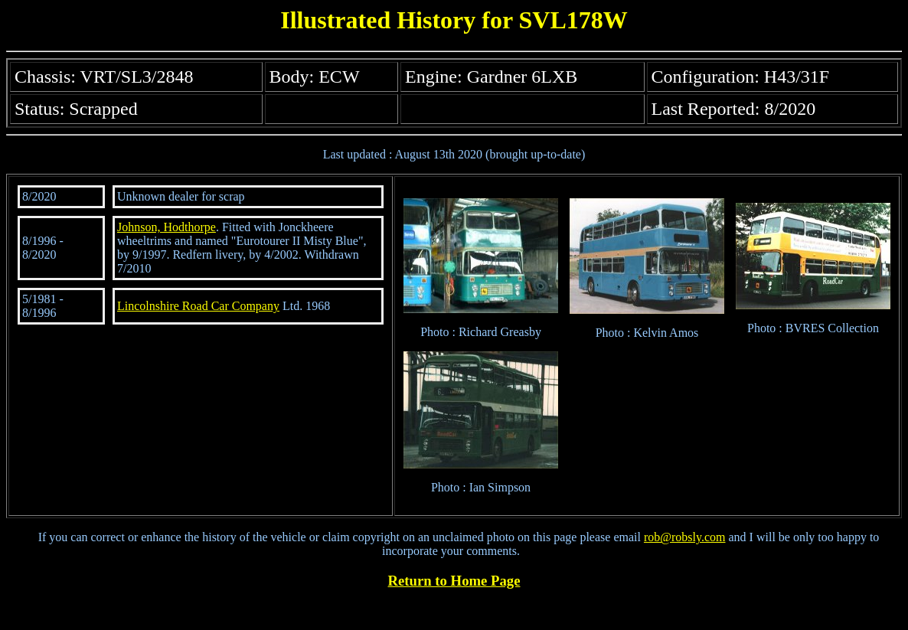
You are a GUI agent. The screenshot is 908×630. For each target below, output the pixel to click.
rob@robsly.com (685, 536)
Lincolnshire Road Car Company (198, 305)
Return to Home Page (454, 581)
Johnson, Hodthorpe (166, 226)
